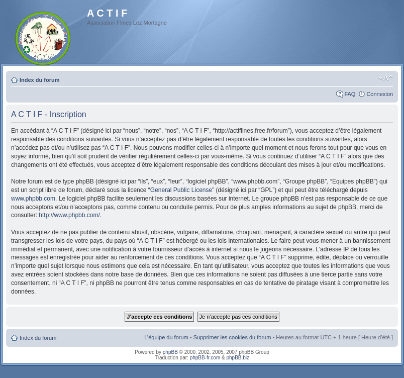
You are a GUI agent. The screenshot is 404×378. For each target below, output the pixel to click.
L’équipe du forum (166, 337)
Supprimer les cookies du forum (232, 337)
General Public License (181, 190)
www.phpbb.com (33, 198)
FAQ (349, 94)
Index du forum (39, 80)
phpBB (170, 352)
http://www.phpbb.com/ (69, 215)
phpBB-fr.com (205, 357)
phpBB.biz (237, 357)
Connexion (379, 94)
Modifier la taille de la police (385, 77)
